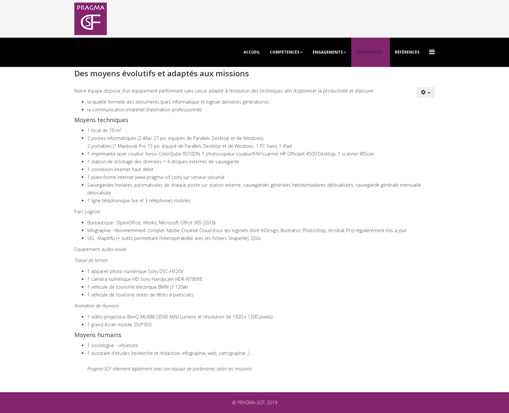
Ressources (368, 52)
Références (407, 52)
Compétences (284, 52)
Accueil (251, 52)
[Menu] (432, 52)
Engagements (328, 52)
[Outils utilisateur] (426, 92)
